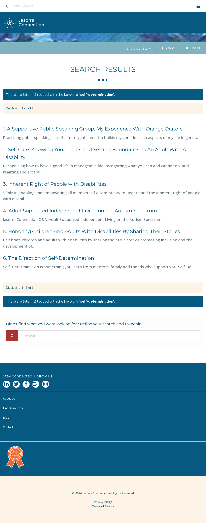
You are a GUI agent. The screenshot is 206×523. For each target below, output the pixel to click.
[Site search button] (6, 6)
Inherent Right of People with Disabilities (55, 184)
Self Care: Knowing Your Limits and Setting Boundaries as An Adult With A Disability (94, 153)
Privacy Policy (103, 502)
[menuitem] (103, 398)
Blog (6, 417)
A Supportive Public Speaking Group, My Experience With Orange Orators (92, 129)
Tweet (193, 48)
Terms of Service (103, 506)
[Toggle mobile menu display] (198, 6)
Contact (8, 427)
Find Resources (13, 408)
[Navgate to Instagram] (45, 384)
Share (168, 48)
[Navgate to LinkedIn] (6, 384)
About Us (9, 398)
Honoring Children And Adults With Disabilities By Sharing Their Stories (91, 231)
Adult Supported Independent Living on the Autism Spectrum (80, 211)
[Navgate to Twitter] (16, 384)
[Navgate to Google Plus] (35, 384)
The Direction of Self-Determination (48, 258)
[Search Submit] (12, 335)
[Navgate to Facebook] (26, 384)
